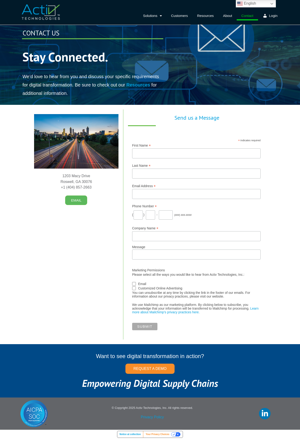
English (246, 3)
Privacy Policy (152, 417)
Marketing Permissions (148, 270)
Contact (247, 16)
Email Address (144, 186)
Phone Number (144, 206)
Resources (205, 16)
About (227, 16)
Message (138, 247)
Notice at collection (130, 434)
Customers (179, 16)
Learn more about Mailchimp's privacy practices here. (195, 310)
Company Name (145, 228)
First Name (141, 145)
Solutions (152, 16)
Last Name (141, 165)
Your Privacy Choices (157, 434)
